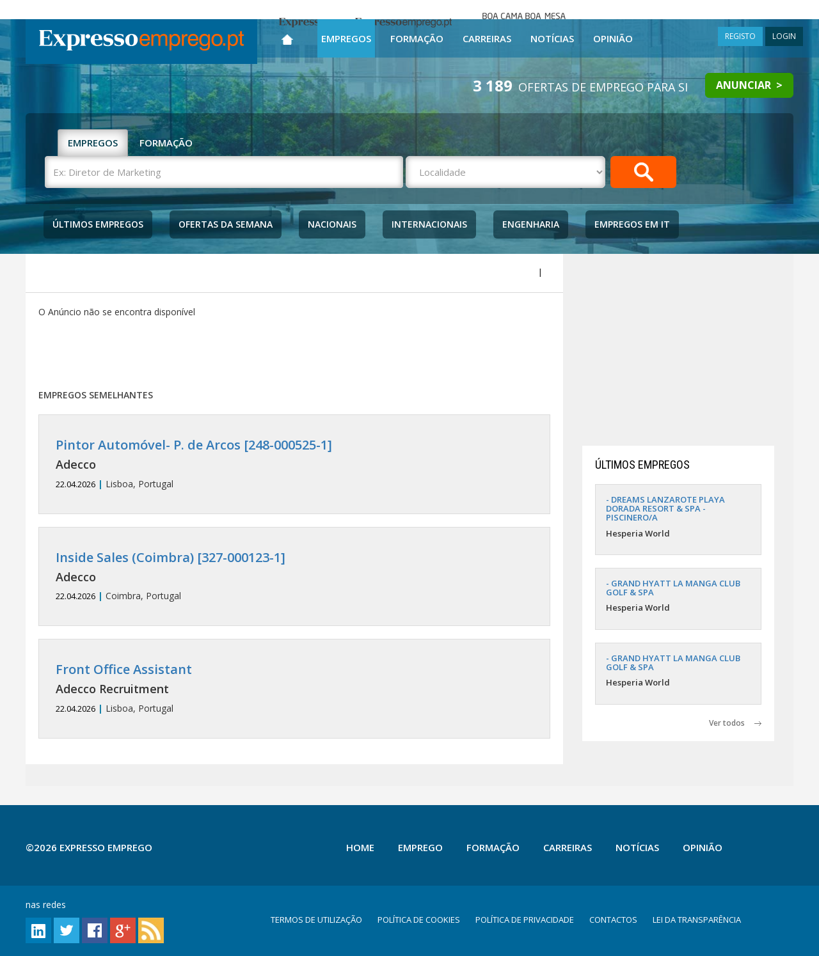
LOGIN (784, 36)
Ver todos (735, 722)
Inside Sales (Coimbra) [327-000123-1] (170, 557)
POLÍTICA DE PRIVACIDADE (524, 919)
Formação (416, 38)
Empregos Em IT (632, 224)
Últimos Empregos (97, 224)
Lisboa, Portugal (294, 464)
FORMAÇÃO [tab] (166, 142)
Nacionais (332, 224)
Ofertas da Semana (226, 224)
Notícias (552, 38)
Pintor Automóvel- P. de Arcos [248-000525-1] (194, 444)
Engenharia (530, 224)
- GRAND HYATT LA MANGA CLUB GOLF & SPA (673, 587)
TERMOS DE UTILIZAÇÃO (316, 919)
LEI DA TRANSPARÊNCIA (697, 919)
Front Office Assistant (124, 669)
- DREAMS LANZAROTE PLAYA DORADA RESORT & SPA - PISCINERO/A (665, 509)
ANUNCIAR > (749, 85)
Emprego (420, 847)
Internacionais (429, 224)
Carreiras (487, 38)
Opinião (613, 38)
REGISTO (740, 36)
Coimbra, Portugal (294, 576)
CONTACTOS (613, 919)
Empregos (346, 38)
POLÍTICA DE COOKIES (419, 919)
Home (360, 847)
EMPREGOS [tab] (93, 142)
